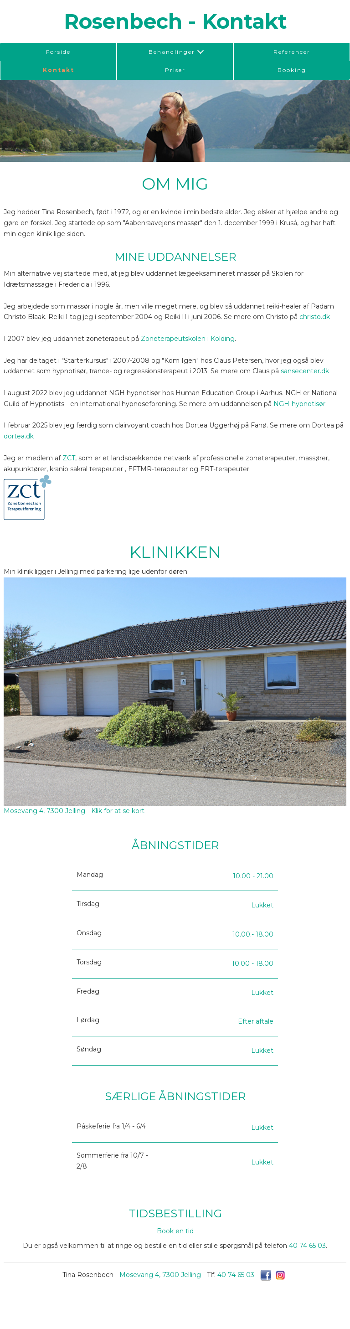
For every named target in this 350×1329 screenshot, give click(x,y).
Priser (175, 70)
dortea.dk (19, 436)
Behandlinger (172, 51)
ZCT (68, 458)
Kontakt (58, 70)
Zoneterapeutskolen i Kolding (188, 339)
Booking (292, 70)
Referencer (291, 51)
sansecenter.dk (305, 371)
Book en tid (175, 1231)
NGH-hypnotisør (299, 404)
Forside (58, 51)
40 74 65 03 (307, 1245)
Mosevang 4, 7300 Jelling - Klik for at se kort (74, 811)
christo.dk (314, 317)
